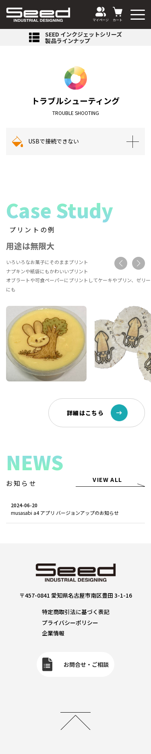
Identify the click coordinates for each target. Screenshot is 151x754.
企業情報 (53, 633)
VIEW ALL (107, 479)
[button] (120, 263)
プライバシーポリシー (70, 622)
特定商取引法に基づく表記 (76, 612)
